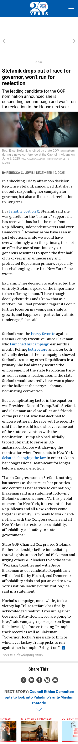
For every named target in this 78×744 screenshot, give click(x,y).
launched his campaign (29, 325)
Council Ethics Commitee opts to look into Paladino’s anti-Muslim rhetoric (39, 678)
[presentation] (4, 718)
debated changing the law (24, 438)
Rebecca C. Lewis (20, 154)
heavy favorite (43, 314)
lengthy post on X (24, 192)
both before (37, 330)
